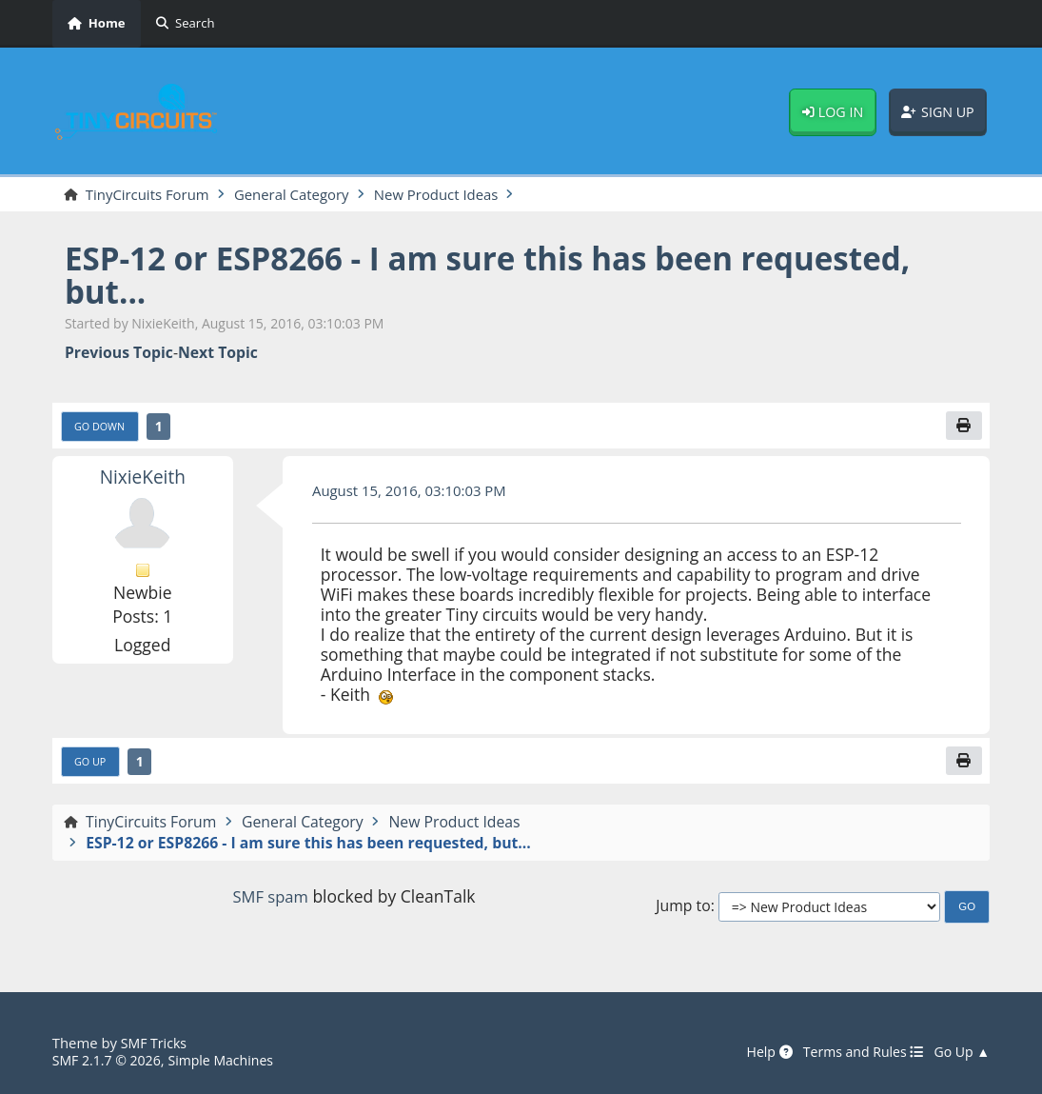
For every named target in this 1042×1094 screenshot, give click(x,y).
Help (758, 1052)
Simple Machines (229, 1059)
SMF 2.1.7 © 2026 (109, 1059)
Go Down (101, 428)
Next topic (218, 354)
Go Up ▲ (960, 1052)
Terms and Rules (856, 1052)
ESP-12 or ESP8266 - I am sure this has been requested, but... (512, 275)
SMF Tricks (155, 1042)
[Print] (963, 427)
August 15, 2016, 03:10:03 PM (415, 493)
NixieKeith (142, 479)
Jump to (683, 911)
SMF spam (270, 900)
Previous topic (119, 354)
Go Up (91, 765)
